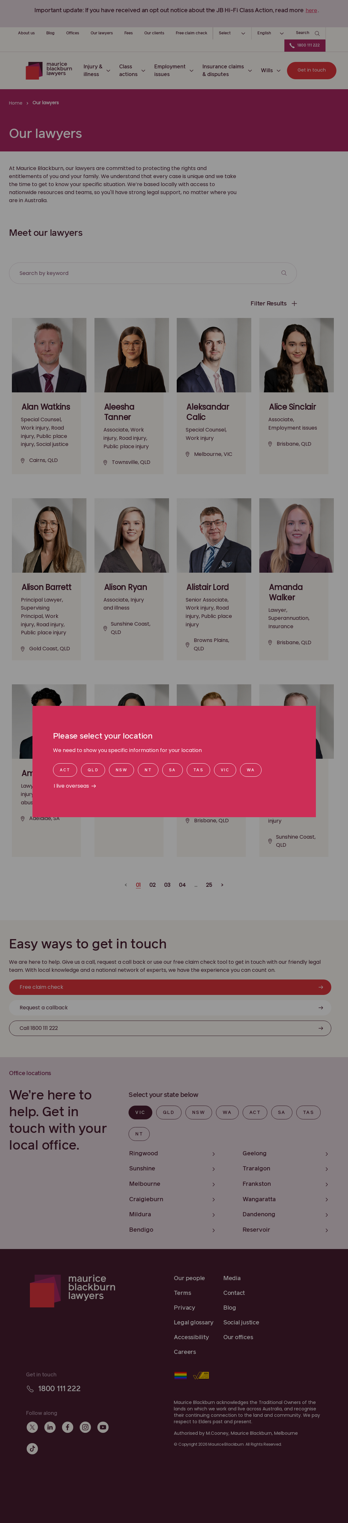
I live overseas (71, 786)
